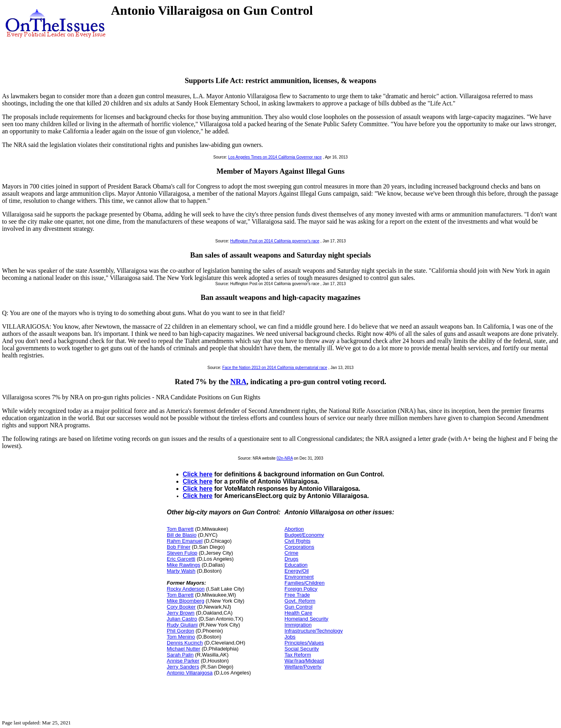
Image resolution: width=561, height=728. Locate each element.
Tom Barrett (180, 529)
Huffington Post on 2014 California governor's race (275, 241)
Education (296, 565)
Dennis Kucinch (185, 643)
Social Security (301, 649)
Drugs (291, 559)
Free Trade (297, 595)
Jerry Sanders (183, 667)
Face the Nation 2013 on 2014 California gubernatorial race (274, 367)
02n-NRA (285, 458)
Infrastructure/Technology (313, 631)
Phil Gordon (180, 631)
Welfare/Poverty (302, 667)
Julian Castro (182, 619)
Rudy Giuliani (182, 625)
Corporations (299, 547)
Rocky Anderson (186, 589)
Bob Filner (178, 547)
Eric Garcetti (181, 559)
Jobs (289, 637)
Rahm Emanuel (185, 541)
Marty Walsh (181, 571)
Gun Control (298, 607)
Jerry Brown (180, 613)
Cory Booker (181, 607)
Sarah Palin (180, 655)
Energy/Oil (296, 571)
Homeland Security (306, 619)
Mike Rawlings (183, 565)
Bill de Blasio (181, 535)
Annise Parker (183, 661)
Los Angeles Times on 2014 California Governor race (275, 157)
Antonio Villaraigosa (190, 673)
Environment (299, 577)
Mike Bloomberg (185, 601)
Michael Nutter (183, 649)
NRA (238, 381)
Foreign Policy (300, 589)
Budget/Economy (304, 535)
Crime (291, 553)
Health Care (298, 613)
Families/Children (304, 583)
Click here (198, 474)
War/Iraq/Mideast (304, 661)
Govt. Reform (299, 601)
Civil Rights (297, 541)
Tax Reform (297, 655)
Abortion (294, 529)
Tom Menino (181, 637)
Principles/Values (304, 643)
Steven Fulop (182, 553)
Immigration (298, 625)
